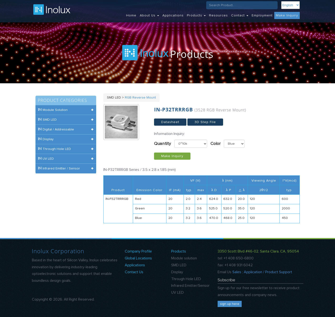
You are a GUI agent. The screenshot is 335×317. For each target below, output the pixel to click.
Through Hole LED (186, 279)
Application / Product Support (268, 272)
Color (215, 144)
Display (177, 272)
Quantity (162, 144)
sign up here (229, 304)
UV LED (177, 292)
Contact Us (134, 272)
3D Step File (205, 122)
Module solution (184, 258)
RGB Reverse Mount (140, 97)
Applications (173, 15)
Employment (262, 15)
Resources (218, 15)
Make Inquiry (287, 15)
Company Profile (138, 251)
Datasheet (170, 122)
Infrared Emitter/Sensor (190, 285)
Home (131, 15)
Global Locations (138, 258)
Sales (236, 272)
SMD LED (178, 265)
